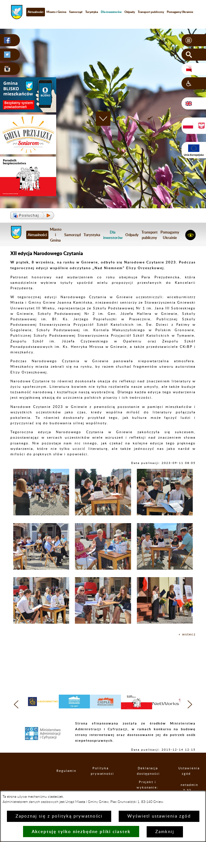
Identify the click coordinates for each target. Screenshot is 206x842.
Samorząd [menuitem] (75, 12)
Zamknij (164, 832)
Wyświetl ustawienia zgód (159, 816)
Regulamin (61, 770)
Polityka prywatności (101, 771)
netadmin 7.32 (187, 787)
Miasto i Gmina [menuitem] (56, 12)
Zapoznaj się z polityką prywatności (59, 816)
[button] (193, 40)
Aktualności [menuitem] (36, 12)
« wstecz (187, 634)
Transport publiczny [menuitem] (151, 12)
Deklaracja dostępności (148, 771)
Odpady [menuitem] (129, 12)
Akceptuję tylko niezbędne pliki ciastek (81, 831)
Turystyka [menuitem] (91, 12)
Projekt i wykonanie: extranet (147, 788)
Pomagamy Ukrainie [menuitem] (169, 235)
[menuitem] (111, 12)
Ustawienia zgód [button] (186, 771)
